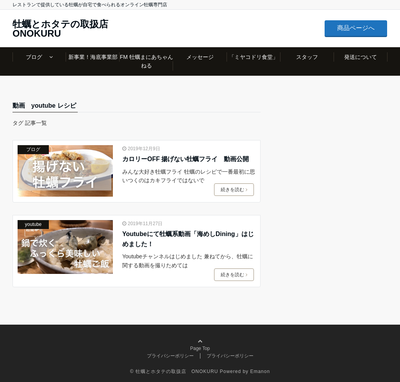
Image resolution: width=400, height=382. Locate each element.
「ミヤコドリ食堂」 (253, 57)
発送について (360, 57)
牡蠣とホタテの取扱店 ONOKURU (65, 29)
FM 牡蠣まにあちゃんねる (146, 61)
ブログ (37, 57)
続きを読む (234, 189)
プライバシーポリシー (170, 356)
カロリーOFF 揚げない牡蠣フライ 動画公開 (185, 159)
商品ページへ (356, 28)
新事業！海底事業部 (93, 57)
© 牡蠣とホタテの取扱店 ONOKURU (174, 371)
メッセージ (200, 57)
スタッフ (307, 57)
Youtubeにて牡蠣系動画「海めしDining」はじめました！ (188, 239)
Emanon (260, 371)
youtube (33, 224)
